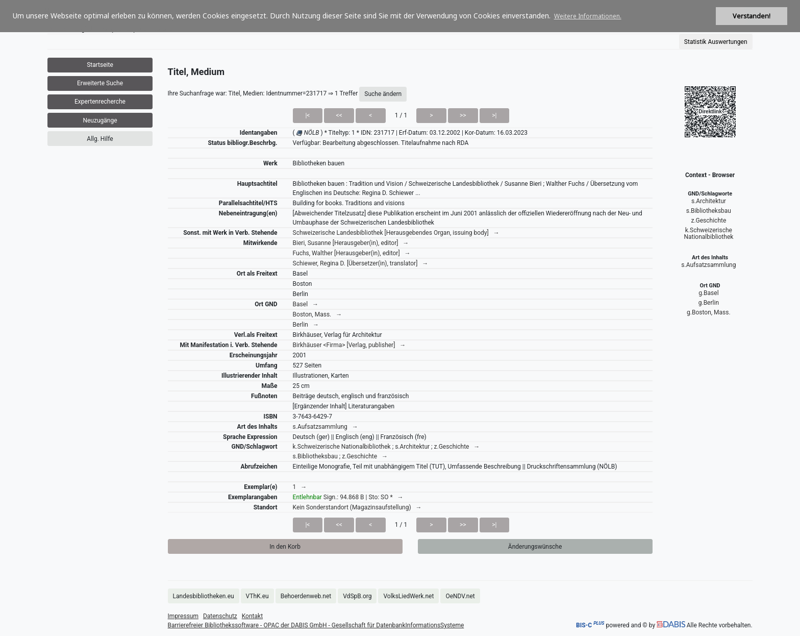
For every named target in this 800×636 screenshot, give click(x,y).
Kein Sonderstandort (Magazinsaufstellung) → (357, 507)
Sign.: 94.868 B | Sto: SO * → (348, 497)
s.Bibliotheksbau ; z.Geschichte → (340, 456)
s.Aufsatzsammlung (708, 264)
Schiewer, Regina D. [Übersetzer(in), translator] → (361, 263)
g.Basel (708, 293)
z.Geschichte (708, 220)
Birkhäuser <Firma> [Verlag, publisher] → (349, 345)
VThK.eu (257, 596)
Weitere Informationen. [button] (587, 16)
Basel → (305, 304)
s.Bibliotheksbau (708, 210)
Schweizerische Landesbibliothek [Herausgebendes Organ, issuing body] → (396, 232)
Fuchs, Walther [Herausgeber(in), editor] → (352, 253)
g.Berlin (708, 302)
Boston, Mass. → (317, 314)
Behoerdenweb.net (306, 596)
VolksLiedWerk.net (408, 596)
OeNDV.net (459, 596)
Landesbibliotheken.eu (203, 596)
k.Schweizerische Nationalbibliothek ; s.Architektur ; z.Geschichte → (386, 446)
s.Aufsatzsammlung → (325, 426)
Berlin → (306, 324)
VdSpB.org (357, 596)
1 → (300, 487)
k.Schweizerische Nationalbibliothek (708, 233)
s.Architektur (708, 201)
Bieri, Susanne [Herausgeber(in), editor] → (351, 243)
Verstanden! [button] (751, 16)
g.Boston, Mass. (709, 312)
